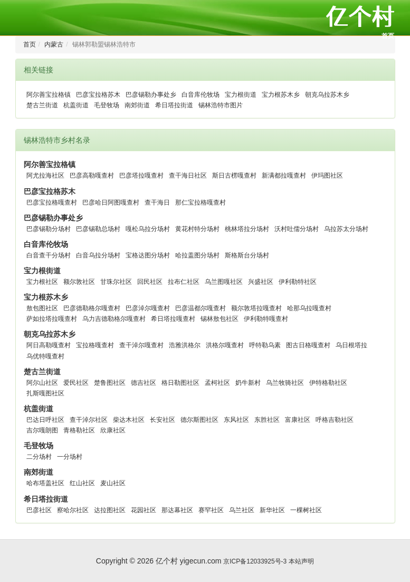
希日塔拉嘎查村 (173, 318)
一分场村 (69, 456)
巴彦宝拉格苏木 (98, 94)
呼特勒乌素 (265, 345)
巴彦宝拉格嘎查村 (51, 202)
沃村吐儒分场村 (296, 229)
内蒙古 (53, 44)
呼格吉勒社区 (335, 419)
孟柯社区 (217, 382)
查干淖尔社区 (89, 419)
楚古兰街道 (42, 105)
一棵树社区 (306, 510)
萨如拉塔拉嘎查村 (51, 318)
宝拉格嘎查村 (95, 345)
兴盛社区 (260, 281)
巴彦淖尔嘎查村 (148, 308)
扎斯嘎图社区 (45, 393)
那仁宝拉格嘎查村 (200, 202)
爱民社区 (76, 382)
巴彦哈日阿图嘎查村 (110, 202)
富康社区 (297, 419)
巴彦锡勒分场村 (48, 229)
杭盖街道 (76, 105)
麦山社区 (113, 483)
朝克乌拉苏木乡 (327, 94)
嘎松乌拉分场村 (148, 229)
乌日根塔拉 (351, 345)
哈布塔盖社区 (45, 483)
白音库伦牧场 (201, 94)
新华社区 (272, 510)
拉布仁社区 (183, 281)
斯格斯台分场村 (247, 255)
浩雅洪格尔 (185, 345)
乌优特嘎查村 (45, 356)
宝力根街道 (240, 94)
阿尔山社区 (42, 382)
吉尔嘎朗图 (42, 430)
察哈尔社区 (73, 510)
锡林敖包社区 (220, 318)
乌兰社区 (241, 510)
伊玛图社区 (327, 175)
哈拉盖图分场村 (197, 255)
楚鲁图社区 (110, 382)
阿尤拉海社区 (45, 175)
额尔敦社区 (79, 281)
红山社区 (82, 483)
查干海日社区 (188, 175)
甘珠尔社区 (116, 281)
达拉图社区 (110, 510)
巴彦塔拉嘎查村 (141, 175)
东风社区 (236, 419)
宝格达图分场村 (148, 255)
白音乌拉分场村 (98, 255)
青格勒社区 (79, 430)
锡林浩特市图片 (220, 105)
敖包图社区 (42, 308)
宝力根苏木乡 (281, 94)
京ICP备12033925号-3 (255, 561)
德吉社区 (143, 382)
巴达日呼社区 (45, 419)
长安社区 (162, 419)
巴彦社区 (39, 510)
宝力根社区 (42, 281)
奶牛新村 (248, 382)
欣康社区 (113, 430)
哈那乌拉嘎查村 (309, 308)
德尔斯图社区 (199, 419)
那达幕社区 (177, 510)
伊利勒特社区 (298, 281)
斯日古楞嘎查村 (234, 175)
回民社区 (150, 281)
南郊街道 (137, 105)
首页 (388, 36)
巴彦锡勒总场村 (98, 229)
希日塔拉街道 (174, 105)
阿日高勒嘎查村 (48, 345)
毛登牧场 (106, 105)
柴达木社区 (129, 419)
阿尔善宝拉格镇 (48, 94)
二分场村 (39, 456)
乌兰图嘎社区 (224, 281)
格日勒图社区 (180, 382)
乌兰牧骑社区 (285, 382)
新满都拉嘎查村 (284, 175)
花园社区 (143, 510)
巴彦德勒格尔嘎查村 (91, 308)
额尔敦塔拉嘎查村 (256, 308)
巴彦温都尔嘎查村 (200, 308)
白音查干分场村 (48, 255)
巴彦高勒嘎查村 (92, 175)
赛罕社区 (211, 510)
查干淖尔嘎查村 (141, 345)
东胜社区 (267, 419)
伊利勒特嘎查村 (266, 318)
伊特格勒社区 (328, 382)
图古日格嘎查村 (308, 345)
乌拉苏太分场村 (346, 229)
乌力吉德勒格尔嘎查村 (114, 318)
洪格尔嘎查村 (225, 345)
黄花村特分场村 (197, 229)
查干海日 (157, 202)
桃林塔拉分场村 (247, 229)
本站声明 (301, 561)
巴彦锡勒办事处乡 (151, 94)
